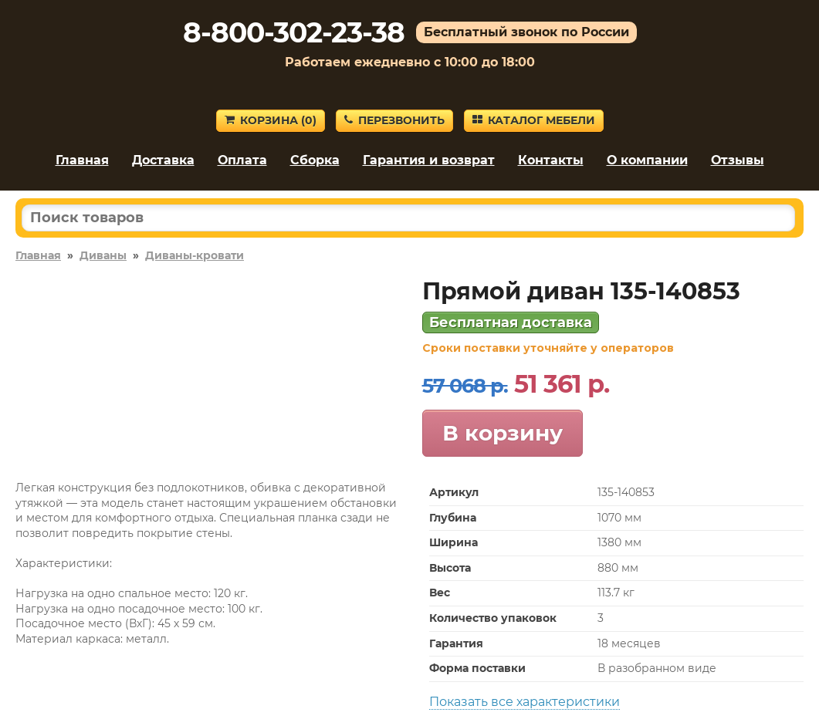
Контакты (551, 160)
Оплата (242, 160)
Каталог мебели (533, 120)
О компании (647, 160)
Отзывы (737, 160)
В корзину (502, 433)
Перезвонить (394, 120)
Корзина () (270, 120)
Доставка (163, 160)
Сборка (315, 160)
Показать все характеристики (524, 701)
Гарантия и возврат (429, 160)
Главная (82, 160)
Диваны (103, 255)
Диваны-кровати (194, 255)
